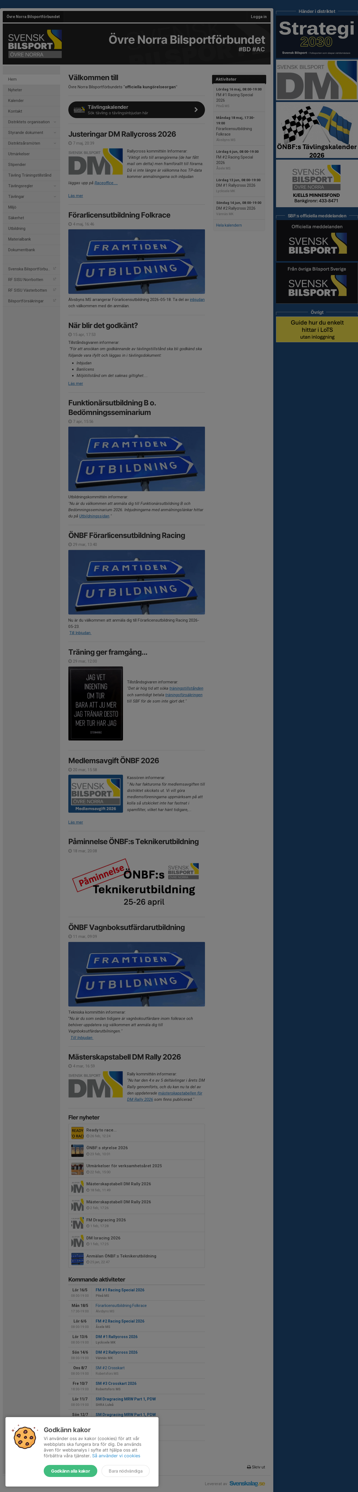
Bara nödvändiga (125, 1471)
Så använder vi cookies (116, 1455)
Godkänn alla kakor (70, 1471)
